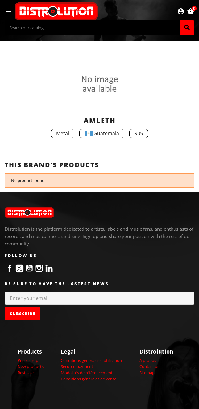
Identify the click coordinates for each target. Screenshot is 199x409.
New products (31, 366)
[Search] (92, 27)
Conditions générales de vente (88, 379)
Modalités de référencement (87, 372)
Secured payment (77, 366)
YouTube (29, 268)
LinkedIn (49, 268)
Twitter (19, 268)
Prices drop (28, 360)
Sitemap (147, 372)
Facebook (10, 268)
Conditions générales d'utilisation (91, 360)
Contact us (149, 366)
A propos (147, 360)
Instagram (39, 268)
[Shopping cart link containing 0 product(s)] (190, 11)
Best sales (26, 372)
